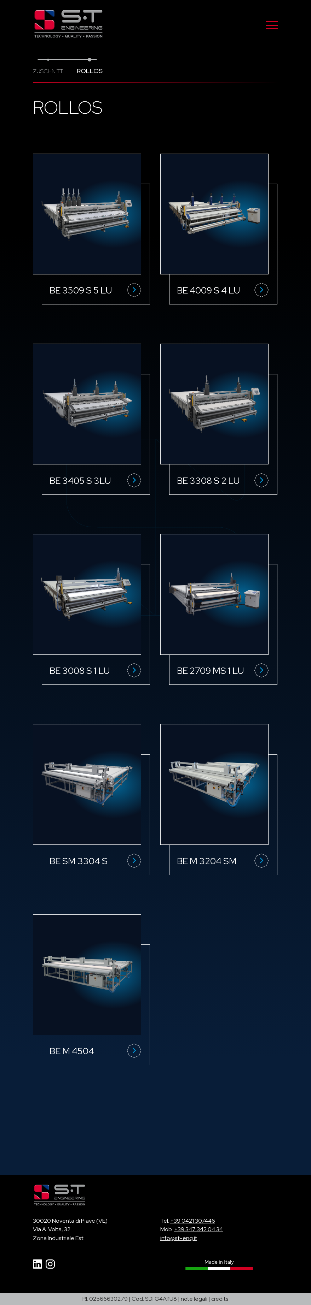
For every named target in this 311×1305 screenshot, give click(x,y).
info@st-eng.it (178, 1238)
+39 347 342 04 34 (198, 1229)
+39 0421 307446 (192, 1220)
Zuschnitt (48, 71)
